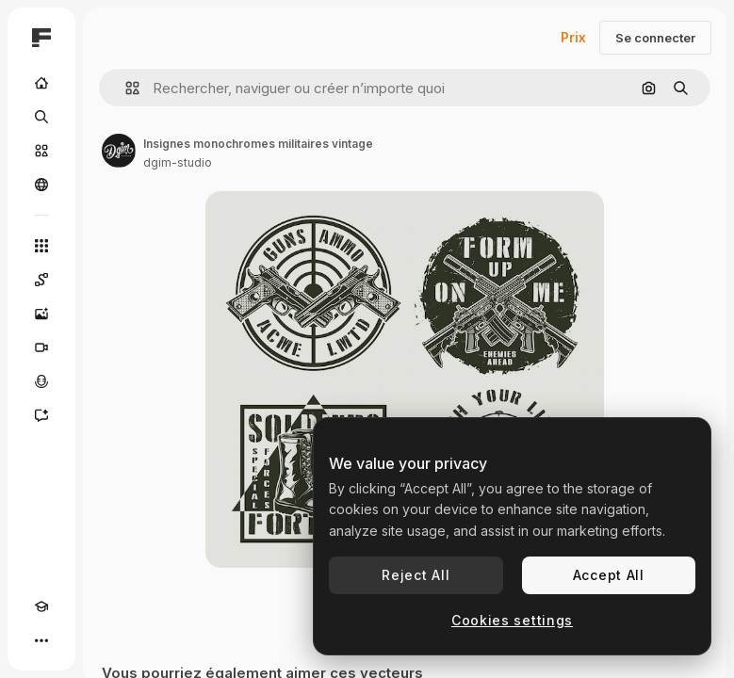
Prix (573, 37)
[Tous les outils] (41, 246)
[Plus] (41, 640)
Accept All (608, 575)
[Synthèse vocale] (41, 381)
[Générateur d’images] (41, 314)
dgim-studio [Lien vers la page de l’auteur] (177, 162)
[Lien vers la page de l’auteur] (119, 151)
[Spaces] (41, 280)
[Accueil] (41, 83)
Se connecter (655, 37)
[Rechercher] (41, 117)
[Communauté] (41, 185)
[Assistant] (41, 415)
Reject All (415, 575)
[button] (125, 88)
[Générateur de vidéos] (41, 347)
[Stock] (41, 151)
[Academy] (41, 606)
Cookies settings (512, 620)
